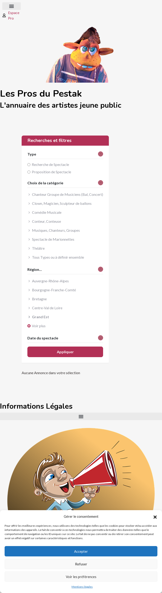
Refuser (81, 564)
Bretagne (39, 299)
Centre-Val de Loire (47, 308)
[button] (155, 516)
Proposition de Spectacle (51, 172)
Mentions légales (82, 586)
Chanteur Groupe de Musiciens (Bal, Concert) (67, 194)
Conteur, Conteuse (46, 221)
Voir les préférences (81, 577)
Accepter (81, 551)
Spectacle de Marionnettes (53, 239)
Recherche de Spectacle (50, 164)
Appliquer (65, 352)
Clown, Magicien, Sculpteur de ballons (62, 203)
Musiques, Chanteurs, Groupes (56, 230)
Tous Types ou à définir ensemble (58, 257)
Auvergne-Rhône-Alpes (50, 281)
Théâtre (38, 248)
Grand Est (40, 317)
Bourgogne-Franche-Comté (54, 290)
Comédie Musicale (46, 212)
